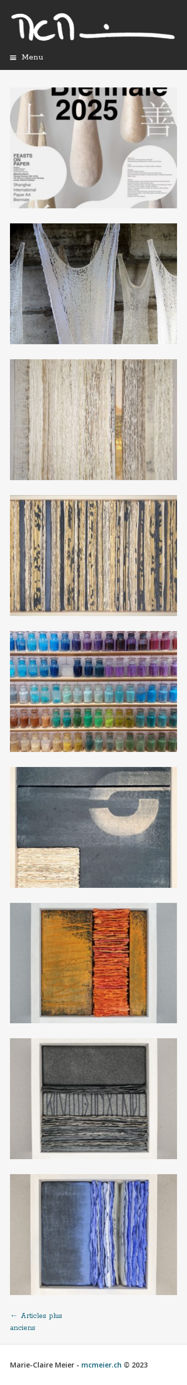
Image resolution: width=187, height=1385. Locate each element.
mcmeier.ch (101, 1365)
